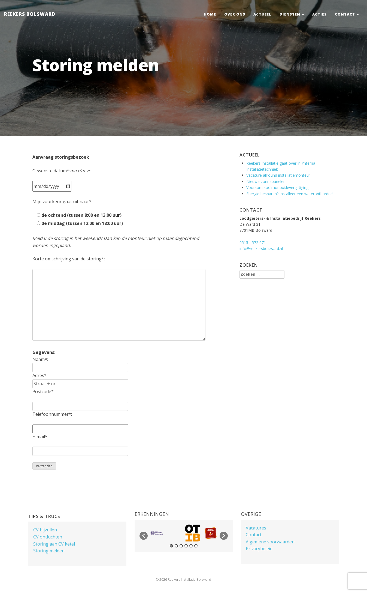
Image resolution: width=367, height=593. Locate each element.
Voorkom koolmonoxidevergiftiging (277, 187)
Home (210, 14)
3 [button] (181, 545)
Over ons (234, 14)
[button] (143, 536)
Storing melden (49, 551)
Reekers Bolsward (29, 14)
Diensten (292, 14)
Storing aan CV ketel (54, 544)
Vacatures (256, 528)
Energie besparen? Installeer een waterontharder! (289, 193)
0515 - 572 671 (252, 242)
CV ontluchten (47, 537)
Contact (347, 14)
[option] (156, 533)
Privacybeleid (259, 549)
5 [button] (191, 545)
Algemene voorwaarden (270, 542)
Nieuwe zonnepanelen (266, 181)
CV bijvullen (45, 530)
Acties (319, 14)
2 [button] (176, 545)
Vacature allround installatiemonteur (278, 175)
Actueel (262, 14)
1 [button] (171, 545)
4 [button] (186, 545)
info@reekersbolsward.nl (261, 248)
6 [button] (196, 545)
